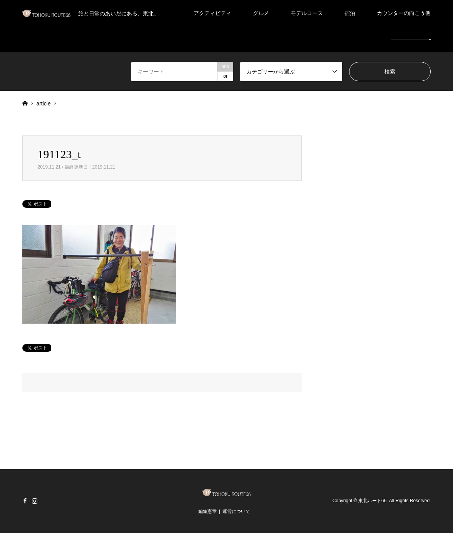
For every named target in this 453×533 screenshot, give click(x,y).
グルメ (261, 13)
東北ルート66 (372, 500)
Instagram (34, 500)
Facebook (25, 500)
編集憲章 (207, 511)
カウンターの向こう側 (404, 13)
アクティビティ (212, 13)
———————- (411, 39)
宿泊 (349, 13)
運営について (236, 511)
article (43, 103)
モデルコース (307, 13)
